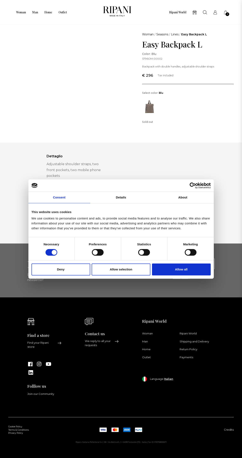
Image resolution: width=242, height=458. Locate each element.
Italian (168, 378)
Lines (175, 34)
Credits (229, 429)
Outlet (62, 12)
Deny (61, 269)
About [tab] (182, 197)
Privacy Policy (15, 433)
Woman (21, 12)
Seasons (162, 34)
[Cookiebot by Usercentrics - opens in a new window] (193, 185)
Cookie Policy (15, 426)
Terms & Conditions (18, 430)
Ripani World (177, 12)
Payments (186, 357)
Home (48, 12)
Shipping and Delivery (194, 341)
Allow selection (121, 269)
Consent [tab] (59, 197)
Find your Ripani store (44, 344)
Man (35, 12)
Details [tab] (121, 197)
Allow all (181, 269)
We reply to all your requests (102, 343)
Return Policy (188, 349)
